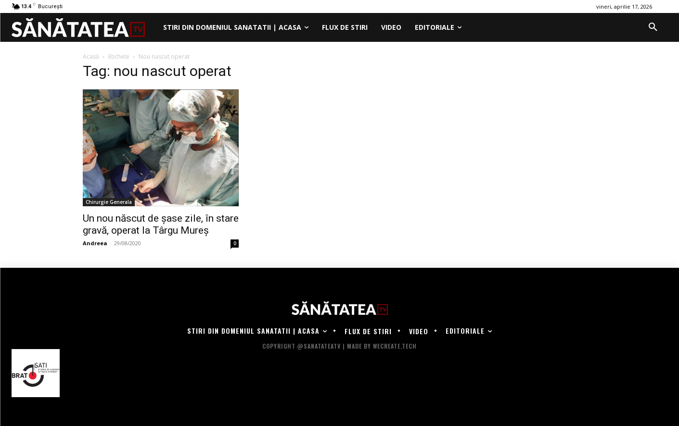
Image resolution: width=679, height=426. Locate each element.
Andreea (95, 243)
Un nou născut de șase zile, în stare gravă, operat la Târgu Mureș (161, 224)
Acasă (91, 56)
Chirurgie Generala (109, 202)
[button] (653, 27)
